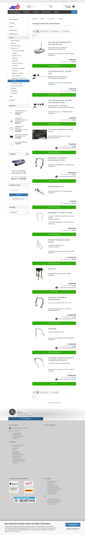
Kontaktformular (17, 434)
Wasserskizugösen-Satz (56, 186)
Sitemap (15, 462)
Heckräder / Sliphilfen (17, 63)
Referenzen (50, 484)
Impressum (15, 438)
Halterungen (15, 58)
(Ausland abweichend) (53, 137)
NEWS (74, 12)
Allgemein (13, 43)
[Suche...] (29, 6)
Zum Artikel (54, 291)
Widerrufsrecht (16, 453)
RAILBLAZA (13, 88)
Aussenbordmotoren (16, 45)
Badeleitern (15, 53)
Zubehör (11, 37)
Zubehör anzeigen (15, 40)
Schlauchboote (46, 12)
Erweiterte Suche (19, 199)
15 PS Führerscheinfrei (53, 487)
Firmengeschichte (52, 482)
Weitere (56, 12)
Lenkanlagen (15, 65)
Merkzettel (73, 1)
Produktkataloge (52, 493)
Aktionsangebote (14, 12)
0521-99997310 (15, 431)
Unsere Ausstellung (52, 485)
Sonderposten (14, 90)
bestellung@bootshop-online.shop (19, 428)
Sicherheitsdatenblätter (18, 461)
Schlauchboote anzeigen (18, 50)
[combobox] (45, 31)
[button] (53, 1)
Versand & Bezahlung (18, 445)
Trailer (11, 96)
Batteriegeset (16, 457)
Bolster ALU (52, 269)
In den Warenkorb (54, 65)
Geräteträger (52, 329)
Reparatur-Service (52, 492)
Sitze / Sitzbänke (16, 75)
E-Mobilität (26, 12)
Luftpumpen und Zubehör (18, 68)
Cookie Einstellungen (18, 436)
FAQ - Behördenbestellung (54, 501)
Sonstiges (14, 81)
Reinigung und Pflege (17, 73)
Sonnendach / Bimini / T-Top (19, 78)
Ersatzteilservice (13, 34)
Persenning (15, 70)
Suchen (18, 194)
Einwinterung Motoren (53, 490)
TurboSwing (14, 93)
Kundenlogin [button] (63, 1)
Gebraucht (12, 100)
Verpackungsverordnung (19, 459)
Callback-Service (17, 433)
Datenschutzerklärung (15, 531)
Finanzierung (16, 451)
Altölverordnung (17, 456)
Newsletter (15, 448)
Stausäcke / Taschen (17, 83)
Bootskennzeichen (16, 55)
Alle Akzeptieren (73, 524)
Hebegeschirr (15, 60)
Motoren (36, 12)
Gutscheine (15, 446)
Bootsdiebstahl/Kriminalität (55, 489)
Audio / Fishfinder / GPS (17, 86)
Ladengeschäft (51, 481)
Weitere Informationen (73, 528)
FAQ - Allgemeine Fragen (54, 499)
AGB (14, 450)
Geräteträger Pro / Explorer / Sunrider (60, 213)
